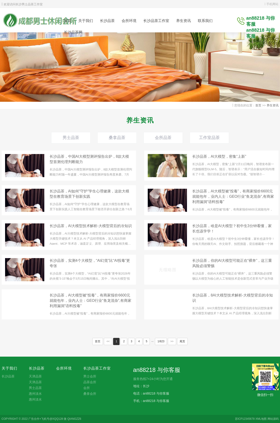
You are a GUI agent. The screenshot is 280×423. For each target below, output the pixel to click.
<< (108, 341)
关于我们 (85, 21)
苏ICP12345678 (245, 418)
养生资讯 (183, 21)
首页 (67, 21)
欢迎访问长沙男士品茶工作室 (22, 4)
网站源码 (273, 418)
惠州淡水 (35, 393)
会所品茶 (163, 137)
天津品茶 (35, 376)
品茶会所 (89, 382)
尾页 (182, 341)
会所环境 (129, 21)
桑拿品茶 (117, 137)
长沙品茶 (107, 21)
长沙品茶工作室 (156, 21)
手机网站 (272, 4)
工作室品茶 (209, 137)
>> (172, 341)
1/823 (160, 341)
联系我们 (205, 21)
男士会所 (89, 376)
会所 (86, 388)
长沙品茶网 (73, 32)
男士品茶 (71, 137)
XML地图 (261, 418)
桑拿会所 (89, 393)
